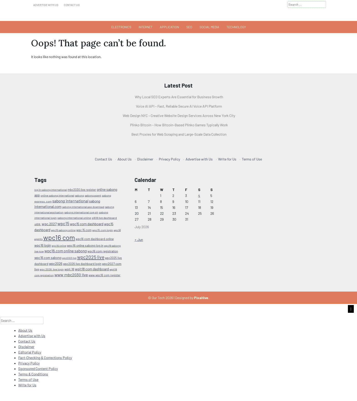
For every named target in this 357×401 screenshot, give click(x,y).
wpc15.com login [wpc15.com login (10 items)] (102, 230)
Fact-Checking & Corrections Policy (45, 357)
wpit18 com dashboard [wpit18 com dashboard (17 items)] (92, 269)
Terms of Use (252, 159)
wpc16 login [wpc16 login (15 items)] (42, 245)
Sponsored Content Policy (38, 368)
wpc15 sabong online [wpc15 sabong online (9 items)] (63, 230)
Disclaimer (145, 159)
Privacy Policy (169, 159)
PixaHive (201, 297)
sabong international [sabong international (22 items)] (70, 200)
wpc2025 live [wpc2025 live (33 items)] (90, 257)
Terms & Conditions (33, 374)
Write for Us (227, 159)
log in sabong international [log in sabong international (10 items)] (50, 189)
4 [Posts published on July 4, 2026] (199, 195)
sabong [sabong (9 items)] (79, 195)
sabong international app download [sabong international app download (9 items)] (83, 206)
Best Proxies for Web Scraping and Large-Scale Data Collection (179, 134)
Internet (146, 27)
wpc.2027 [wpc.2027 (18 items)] (49, 224)
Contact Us (72, 4)
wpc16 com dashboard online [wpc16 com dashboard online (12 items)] (95, 239)
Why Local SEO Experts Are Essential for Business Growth (179, 97)
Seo (189, 27)
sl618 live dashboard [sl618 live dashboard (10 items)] (104, 217)
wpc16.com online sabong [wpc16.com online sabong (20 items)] (65, 250)
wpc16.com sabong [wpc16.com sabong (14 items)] (47, 258)
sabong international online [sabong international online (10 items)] (74, 217)
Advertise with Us (46, 4)
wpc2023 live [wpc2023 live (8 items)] (69, 257)
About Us (124, 159)
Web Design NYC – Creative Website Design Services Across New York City (179, 115)
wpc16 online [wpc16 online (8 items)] (59, 245)
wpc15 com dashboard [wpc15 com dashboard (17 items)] (86, 224)
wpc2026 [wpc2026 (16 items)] (55, 263)
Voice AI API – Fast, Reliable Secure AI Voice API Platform (179, 106)
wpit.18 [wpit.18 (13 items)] (69, 269)
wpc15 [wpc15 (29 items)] (63, 223)
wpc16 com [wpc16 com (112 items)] (59, 237)
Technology (236, 27)
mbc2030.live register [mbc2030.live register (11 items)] (82, 189)
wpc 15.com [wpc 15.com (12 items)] (84, 230)
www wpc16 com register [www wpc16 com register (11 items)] (104, 275)
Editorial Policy (29, 352)
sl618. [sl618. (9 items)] (37, 224)
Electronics (121, 27)
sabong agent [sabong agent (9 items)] (93, 195)
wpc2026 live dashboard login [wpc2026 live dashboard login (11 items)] (82, 264)
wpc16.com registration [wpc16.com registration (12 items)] (102, 251)
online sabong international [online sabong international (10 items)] (57, 195)
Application (169, 27)
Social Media (209, 27)
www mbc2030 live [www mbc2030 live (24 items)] (71, 274)
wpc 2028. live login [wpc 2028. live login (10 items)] (52, 269)
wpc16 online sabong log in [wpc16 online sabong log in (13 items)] (85, 245)
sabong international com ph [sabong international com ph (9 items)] (81, 212)
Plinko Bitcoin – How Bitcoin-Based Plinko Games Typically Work (179, 125)
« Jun (139, 239)
